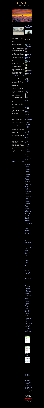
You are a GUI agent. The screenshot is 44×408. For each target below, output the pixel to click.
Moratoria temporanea (27, 290)
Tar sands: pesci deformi (28, 277)
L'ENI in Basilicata (27, 146)
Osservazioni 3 (27, 253)
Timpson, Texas (27, 311)
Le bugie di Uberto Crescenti (28, 325)
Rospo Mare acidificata (27, 228)
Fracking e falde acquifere (28, 196)
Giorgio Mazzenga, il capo (28, 318)
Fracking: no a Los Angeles (28, 181)
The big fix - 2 (26, 285)
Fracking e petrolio (27, 199)
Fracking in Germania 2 (27, 203)
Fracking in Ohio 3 (27, 166)
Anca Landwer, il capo (27, 240)
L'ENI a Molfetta (27, 134)
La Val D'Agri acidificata (27, 227)
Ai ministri (26, 248)
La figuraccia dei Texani (27, 319)
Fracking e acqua (27, 195)
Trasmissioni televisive (29, 70)
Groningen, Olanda (27, 299)
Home (18, 161)
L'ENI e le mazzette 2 (27, 130)
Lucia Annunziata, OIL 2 (27, 122)
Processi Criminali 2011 (27, 125)
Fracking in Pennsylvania (28, 177)
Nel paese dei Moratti (27, 270)
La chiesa (26, 255)
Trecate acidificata (27, 230)
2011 (26, 95)
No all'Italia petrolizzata (22, 3)
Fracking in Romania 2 (27, 173)
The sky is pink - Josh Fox (28, 213)
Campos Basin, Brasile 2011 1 (28, 384)
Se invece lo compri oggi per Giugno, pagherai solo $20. (18, 65)
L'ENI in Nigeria (27, 152)
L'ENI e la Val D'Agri (27, 131)
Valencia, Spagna (27, 313)
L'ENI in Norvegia (27, 149)
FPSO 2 (26, 259)
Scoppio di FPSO (27, 260)
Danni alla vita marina (27, 112)
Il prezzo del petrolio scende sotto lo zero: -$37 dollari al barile (17, 24)
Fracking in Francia (27, 204)
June (27, 81)
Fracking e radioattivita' (27, 190)
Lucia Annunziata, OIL (27, 121)
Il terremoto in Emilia (27, 239)
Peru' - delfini (26, 117)
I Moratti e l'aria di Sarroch (28, 272)
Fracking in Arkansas (27, 193)
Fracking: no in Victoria (27, 186)
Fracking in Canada (27, 205)
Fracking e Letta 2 (27, 171)
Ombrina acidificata (27, 231)
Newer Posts (13, 161)
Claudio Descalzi (27, 120)
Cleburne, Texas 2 (27, 305)
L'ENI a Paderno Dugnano (28, 148)
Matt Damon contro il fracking (28, 210)
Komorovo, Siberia (27, 298)
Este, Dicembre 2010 (27, 243)
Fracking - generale (27, 163)
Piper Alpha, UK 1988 (27, 380)
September (28, 80)
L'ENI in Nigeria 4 (27, 154)
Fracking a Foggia (27, 179)
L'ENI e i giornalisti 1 (27, 127)
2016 (26, 90)
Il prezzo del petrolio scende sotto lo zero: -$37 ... (29, 85)
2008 (26, 98)
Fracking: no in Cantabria (28, 184)
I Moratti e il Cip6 (27, 273)
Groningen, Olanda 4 (27, 301)
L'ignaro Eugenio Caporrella (28, 326)
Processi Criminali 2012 (27, 124)
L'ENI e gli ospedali (27, 157)
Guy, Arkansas (26, 308)
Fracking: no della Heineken (28, 168)
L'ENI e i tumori (27, 156)
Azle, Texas (26, 306)
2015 (26, 91)
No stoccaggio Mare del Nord (28, 223)
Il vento (26, 258)
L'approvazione (27, 264)
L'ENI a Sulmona (27, 139)
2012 (26, 94)
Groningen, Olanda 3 (27, 300)
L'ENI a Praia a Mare (27, 144)
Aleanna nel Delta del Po (28, 242)
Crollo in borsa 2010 (27, 252)
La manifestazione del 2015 (28, 247)
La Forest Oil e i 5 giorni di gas (28, 323)
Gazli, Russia (26, 304)
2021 (26, 78)
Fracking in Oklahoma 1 (27, 169)
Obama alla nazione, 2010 (28, 295)
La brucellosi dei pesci (27, 288)
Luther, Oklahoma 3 (27, 303)
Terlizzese (26, 265)
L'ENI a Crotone (27, 141)
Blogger (30, 368)
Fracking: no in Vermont (27, 183)
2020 (26, 79)
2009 (26, 97)
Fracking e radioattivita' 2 (28, 191)
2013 (26, 93)
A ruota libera (28, 57)
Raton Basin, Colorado (27, 310)
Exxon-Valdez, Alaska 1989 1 (28, 382)
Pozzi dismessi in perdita (28, 291)
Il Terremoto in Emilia (29, 54)
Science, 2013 (26, 315)
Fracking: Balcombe (27, 188)
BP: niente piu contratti (27, 293)
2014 (26, 92)
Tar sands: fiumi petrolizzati (28, 278)
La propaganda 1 (27, 263)
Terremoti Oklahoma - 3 (27, 220)
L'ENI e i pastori (27, 147)
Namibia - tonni (27, 114)
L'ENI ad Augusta (27, 132)
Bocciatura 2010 (27, 250)
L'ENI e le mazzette (27, 129)
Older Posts (23, 161)
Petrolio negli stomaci (27, 286)
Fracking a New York (27, 206)
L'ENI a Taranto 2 (27, 136)
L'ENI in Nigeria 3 (27, 153)
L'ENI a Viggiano (27, 137)
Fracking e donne (27, 198)
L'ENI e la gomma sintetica (28, 158)
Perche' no (26, 246)
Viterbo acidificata (27, 233)
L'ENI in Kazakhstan (27, 151)
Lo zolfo (26, 257)
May (27, 82)
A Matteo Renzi (27, 111)
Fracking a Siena (27, 178)
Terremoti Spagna (27, 218)
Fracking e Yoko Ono (27, 189)
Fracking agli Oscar (27, 208)
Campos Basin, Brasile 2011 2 (28, 385)
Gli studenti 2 (26, 262)
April (27, 83)
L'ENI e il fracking (27, 126)
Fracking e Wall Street (27, 164)
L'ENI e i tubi (26, 159)
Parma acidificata (27, 232)
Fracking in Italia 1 (27, 201)
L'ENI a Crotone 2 (27, 142)
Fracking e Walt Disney (27, 172)
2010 (26, 96)
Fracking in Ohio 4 (27, 167)
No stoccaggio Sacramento (28, 222)
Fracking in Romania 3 (27, 174)
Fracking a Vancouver (27, 194)
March (27, 86)
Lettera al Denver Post (27, 330)
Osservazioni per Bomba (28, 331)
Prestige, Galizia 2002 (27, 383)
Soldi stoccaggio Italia (27, 217)
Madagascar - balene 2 (27, 116)
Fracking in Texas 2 (27, 176)
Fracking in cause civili (27, 200)
